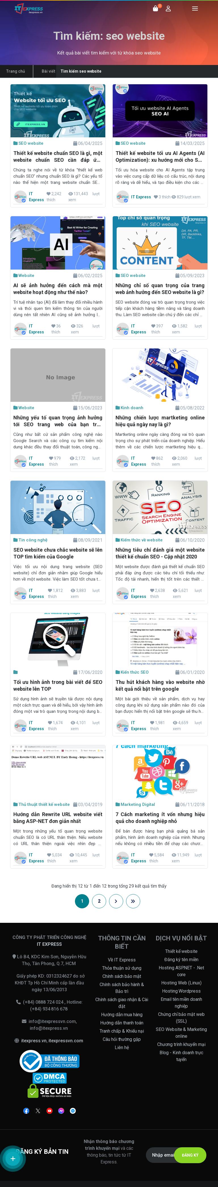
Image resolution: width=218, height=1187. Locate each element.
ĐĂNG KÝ (190, 1155)
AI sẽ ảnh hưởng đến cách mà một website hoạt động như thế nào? (57, 288)
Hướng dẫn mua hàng (122, 1014)
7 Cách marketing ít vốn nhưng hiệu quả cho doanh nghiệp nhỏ (160, 817)
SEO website (28, 143)
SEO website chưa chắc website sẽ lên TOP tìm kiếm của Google (57, 553)
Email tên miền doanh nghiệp (181, 1003)
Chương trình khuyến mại (181, 1044)
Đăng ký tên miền (181, 959)
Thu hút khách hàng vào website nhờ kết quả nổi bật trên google (160, 685)
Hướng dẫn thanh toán (121, 1023)
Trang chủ (15, 71)
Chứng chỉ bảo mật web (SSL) (181, 1018)
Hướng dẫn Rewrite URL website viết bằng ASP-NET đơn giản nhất (57, 817)
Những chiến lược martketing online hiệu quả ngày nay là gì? (160, 421)
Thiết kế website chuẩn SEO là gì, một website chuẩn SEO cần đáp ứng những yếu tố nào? (57, 157)
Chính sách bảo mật (121, 976)
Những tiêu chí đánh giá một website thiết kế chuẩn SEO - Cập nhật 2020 (160, 553)
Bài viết (48, 71)
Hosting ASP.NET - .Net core (181, 971)
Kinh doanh (129, 407)
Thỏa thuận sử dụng (121, 968)
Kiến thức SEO (132, 672)
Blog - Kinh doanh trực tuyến (181, 1056)
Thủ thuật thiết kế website (41, 804)
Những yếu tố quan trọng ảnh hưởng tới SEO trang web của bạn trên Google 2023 (57, 421)
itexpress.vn (34, 1040)
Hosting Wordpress (181, 991)
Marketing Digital (135, 804)
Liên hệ (122, 1047)
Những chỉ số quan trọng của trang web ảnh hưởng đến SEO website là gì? (160, 288)
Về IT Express (122, 960)
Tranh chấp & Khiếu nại (122, 1031)
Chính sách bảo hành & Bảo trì (122, 988)
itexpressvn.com (66, 1040)
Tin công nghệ (30, 540)
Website (23, 275)
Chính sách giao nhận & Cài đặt (121, 1003)
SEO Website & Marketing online (181, 1033)
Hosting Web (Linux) (181, 983)
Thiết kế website (181, 951)
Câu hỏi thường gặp (122, 1039)
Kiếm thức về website (139, 540)
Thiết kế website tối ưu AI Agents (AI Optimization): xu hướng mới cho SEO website (160, 157)
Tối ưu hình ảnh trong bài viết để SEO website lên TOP (57, 685)
